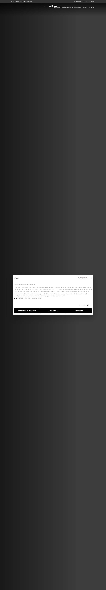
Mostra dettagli (83, 305)
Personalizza (53, 310)
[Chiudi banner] (91, 278)
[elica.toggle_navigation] (12, 6)
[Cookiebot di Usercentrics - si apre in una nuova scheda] (79, 278)
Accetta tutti (79, 310)
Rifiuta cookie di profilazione (27, 310)
